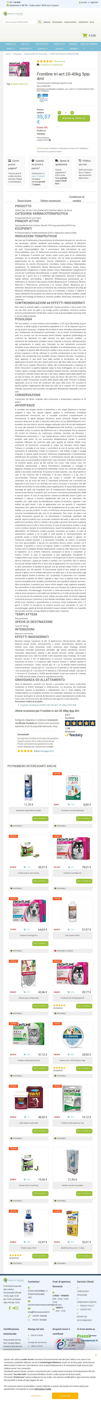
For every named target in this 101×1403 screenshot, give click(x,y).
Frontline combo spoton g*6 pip (28, 1060)
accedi (84, 2)
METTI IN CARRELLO (40, 818)
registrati (94, 2)
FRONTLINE (46, 86)
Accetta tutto (65, 1396)
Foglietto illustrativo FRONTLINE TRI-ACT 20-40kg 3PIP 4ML (48, 705)
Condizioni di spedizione (51, 64)
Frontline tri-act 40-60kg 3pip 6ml (72, 998)
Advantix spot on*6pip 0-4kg (29, 998)
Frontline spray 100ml (28, 1248)
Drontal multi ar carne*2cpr (28, 1185)
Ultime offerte (37, 1346)
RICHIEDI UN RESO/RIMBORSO (84, 1318)
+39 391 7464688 (37, 1316)
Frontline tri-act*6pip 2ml (28, 935)
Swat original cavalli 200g (28, 1123)
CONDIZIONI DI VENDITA (86, 1302)
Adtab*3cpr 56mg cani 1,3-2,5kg (72, 1248)
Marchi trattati (37, 1335)
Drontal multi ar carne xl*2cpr (28, 873)
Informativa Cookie (43, 1389)
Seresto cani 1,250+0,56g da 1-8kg (72, 1060)
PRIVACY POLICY (87, 1306)
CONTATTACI (85, 1309)
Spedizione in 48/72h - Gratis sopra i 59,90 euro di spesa (32, 5)
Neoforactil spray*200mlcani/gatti (28, 810)
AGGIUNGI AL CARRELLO (73, 118)
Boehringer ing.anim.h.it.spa (62, 83)
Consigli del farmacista (37, 1342)
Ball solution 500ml (72, 935)
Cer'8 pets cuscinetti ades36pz (72, 810)
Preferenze (36, 1396)
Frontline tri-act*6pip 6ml (72, 873)
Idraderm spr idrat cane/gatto (72, 1185)
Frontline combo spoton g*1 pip (72, 1123)
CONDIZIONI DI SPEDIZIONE (83, 1293)
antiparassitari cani (19, 84)
